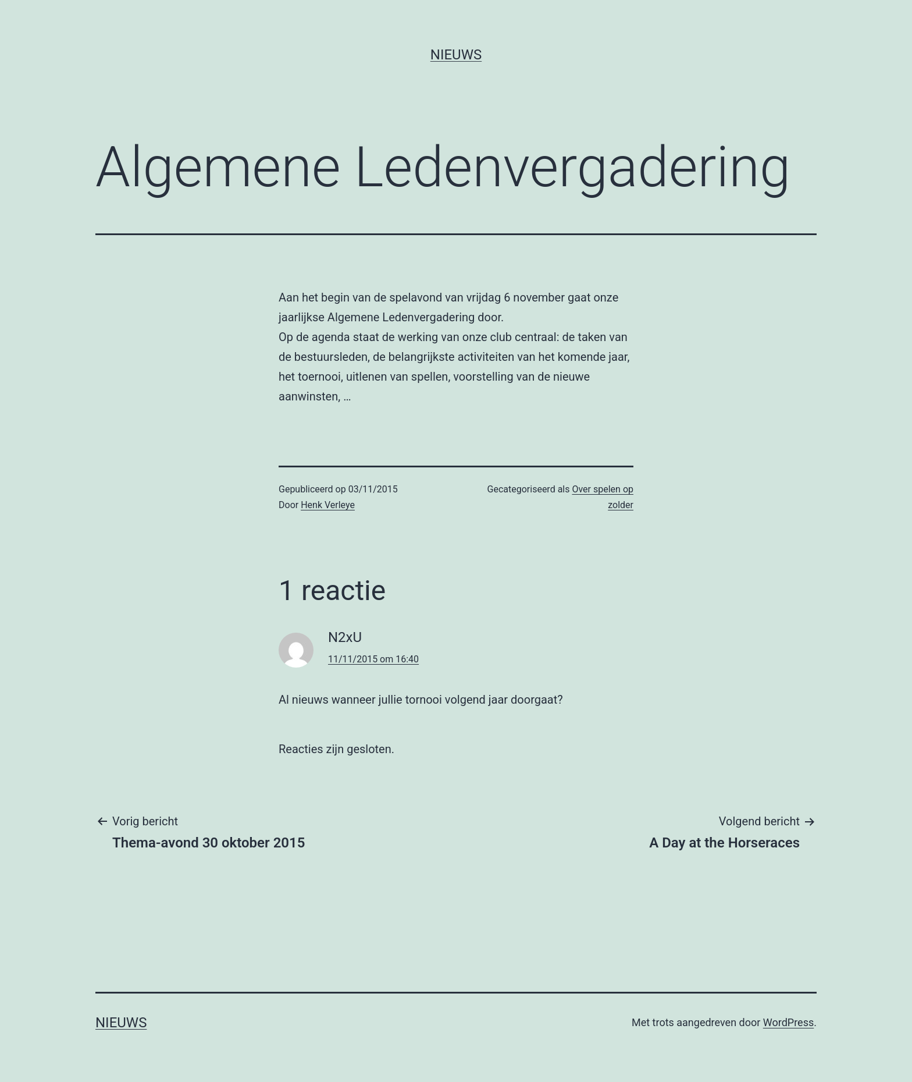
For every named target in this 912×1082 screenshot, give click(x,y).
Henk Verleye (328, 504)
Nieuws (456, 55)
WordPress (788, 1022)
